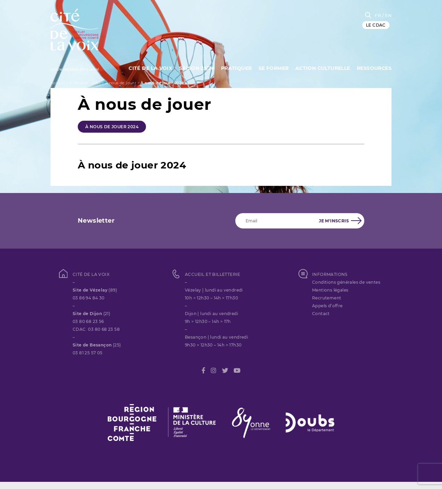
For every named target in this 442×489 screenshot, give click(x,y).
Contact (321, 313)
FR (378, 15)
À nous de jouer (85, 82)
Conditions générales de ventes (346, 282)
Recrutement (326, 297)
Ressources (374, 68)
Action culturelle (322, 68)
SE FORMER (274, 68)
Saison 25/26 (197, 68)
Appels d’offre (327, 305)
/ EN (387, 15)
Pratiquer (236, 68)
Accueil (57, 82)
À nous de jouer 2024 (111, 126)
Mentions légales (330, 290)
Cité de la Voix (150, 68)
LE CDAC (376, 25)
